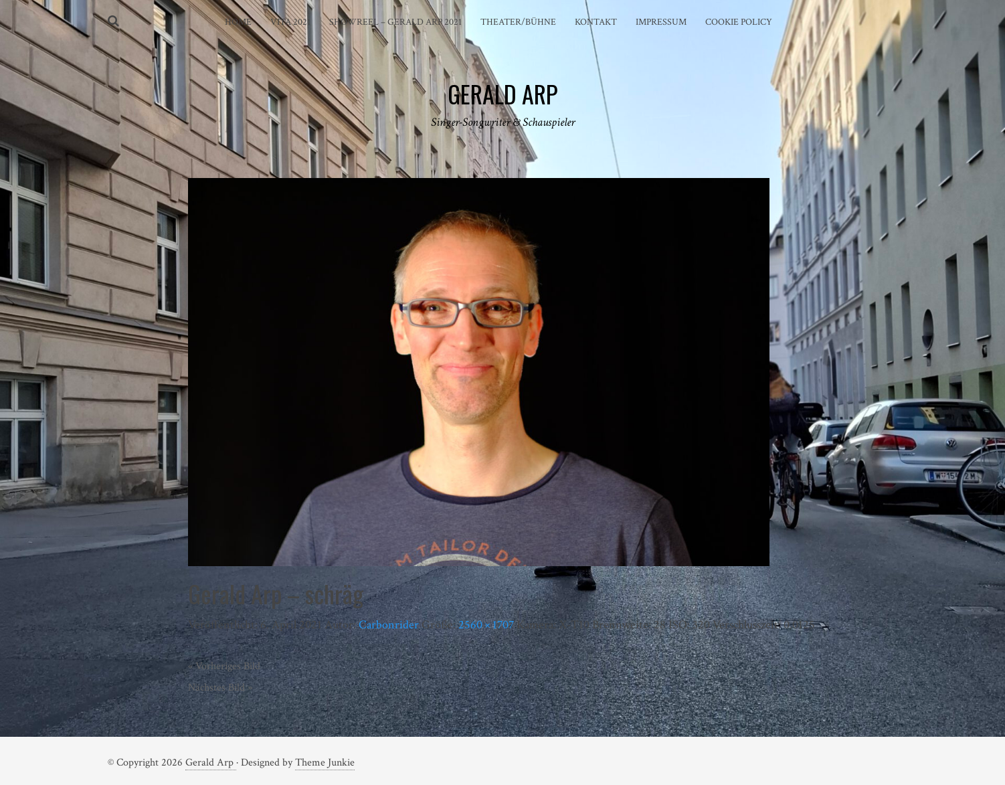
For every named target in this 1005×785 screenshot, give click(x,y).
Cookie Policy (738, 22)
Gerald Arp (210, 763)
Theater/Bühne (518, 22)
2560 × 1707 (486, 624)
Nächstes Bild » (220, 688)
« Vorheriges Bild (224, 666)
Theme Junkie (325, 763)
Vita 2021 (290, 22)
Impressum (661, 22)
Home (238, 22)
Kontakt (596, 22)
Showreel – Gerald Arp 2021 (395, 22)
